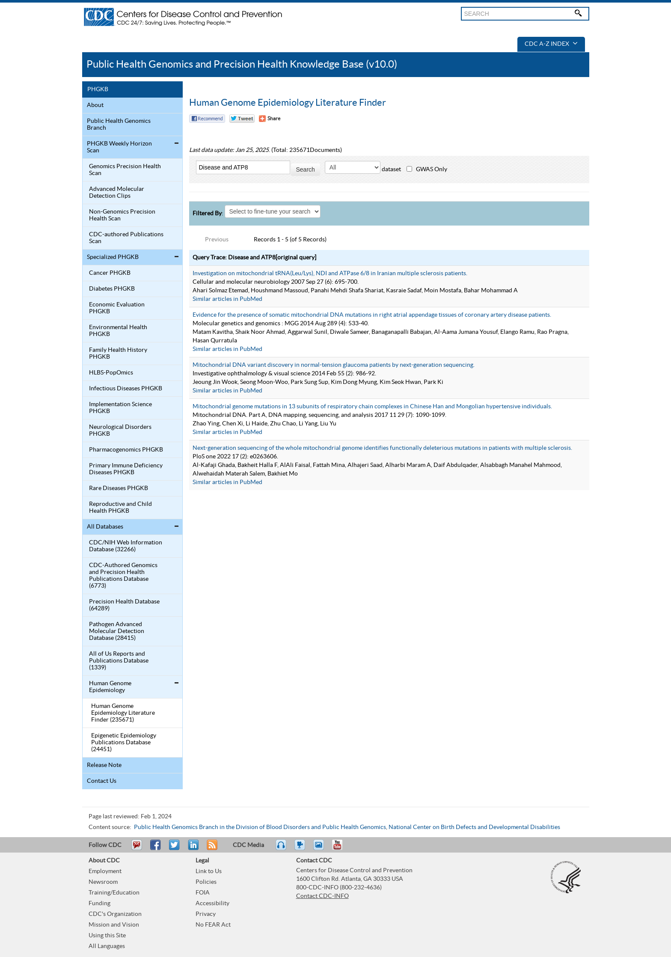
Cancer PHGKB (110, 273)
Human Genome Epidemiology (110, 687)
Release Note (104, 765)
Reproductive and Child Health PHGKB (120, 507)
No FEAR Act (213, 925)
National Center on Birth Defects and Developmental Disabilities (474, 827)
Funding (99, 903)
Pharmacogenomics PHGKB (126, 450)
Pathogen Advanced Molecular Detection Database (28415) (116, 631)
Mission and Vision (114, 925)
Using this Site (107, 936)
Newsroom (103, 882)
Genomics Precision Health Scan (125, 169)
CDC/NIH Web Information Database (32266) (125, 546)
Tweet (175, 848)
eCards (320, 848)
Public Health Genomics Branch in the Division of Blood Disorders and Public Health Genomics (260, 827)
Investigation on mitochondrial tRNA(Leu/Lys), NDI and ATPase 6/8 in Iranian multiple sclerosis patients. (330, 273)
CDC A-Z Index (551, 44)
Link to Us (209, 871)
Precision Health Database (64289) (124, 605)
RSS (211, 848)
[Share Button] (269, 118)
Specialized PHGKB (113, 257)
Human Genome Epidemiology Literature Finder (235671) (123, 713)
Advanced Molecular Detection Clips (116, 192)
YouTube (341, 848)
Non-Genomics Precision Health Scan (122, 215)
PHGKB (97, 89)
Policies (206, 882)
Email (136, 848)
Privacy (206, 914)
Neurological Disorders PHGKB (120, 430)
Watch (300, 848)
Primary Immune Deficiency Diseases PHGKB (126, 469)
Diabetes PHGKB (112, 289)
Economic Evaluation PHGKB (117, 308)
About (95, 105)
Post (192, 848)
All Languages (107, 946)
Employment (105, 871)
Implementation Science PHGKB (120, 407)
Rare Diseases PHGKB (118, 488)
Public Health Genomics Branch (119, 124)
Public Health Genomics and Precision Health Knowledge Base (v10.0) (241, 64)
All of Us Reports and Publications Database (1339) (118, 661)
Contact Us (101, 781)
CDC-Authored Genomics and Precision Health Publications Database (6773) (123, 575)
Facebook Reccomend (207, 118)
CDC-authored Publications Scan (126, 238)
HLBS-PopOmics (111, 373)
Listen (281, 848)
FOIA (203, 893)
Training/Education (114, 893)
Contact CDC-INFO (322, 896)
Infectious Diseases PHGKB (125, 389)
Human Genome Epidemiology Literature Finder (287, 102)
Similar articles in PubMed (227, 299)
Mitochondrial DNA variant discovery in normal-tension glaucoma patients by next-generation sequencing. (334, 365)
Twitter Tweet (242, 118)
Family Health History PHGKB (118, 353)
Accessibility (212, 903)
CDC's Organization (115, 914)
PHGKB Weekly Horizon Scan (119, 147)
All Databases (105, 527)
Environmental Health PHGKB (118, 330)
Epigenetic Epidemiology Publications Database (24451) (123, 742)
